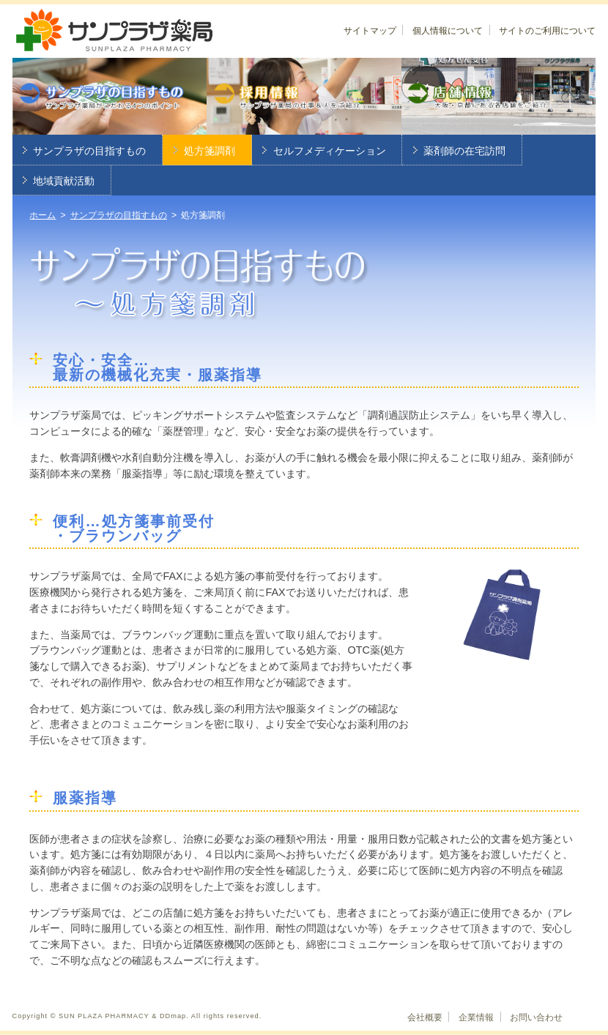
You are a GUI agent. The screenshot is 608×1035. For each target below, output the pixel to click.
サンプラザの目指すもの (89, 151)
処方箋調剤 (209, 151)
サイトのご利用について (547, 31)
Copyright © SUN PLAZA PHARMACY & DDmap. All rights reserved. (137, 1016)
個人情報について (447, 31)
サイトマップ (370, 31)
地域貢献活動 (63, 181)
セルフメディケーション (329, 151)
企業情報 (476, 1017)
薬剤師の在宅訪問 (464, 151)
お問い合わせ (536, 1017)
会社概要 (424, 1017)
